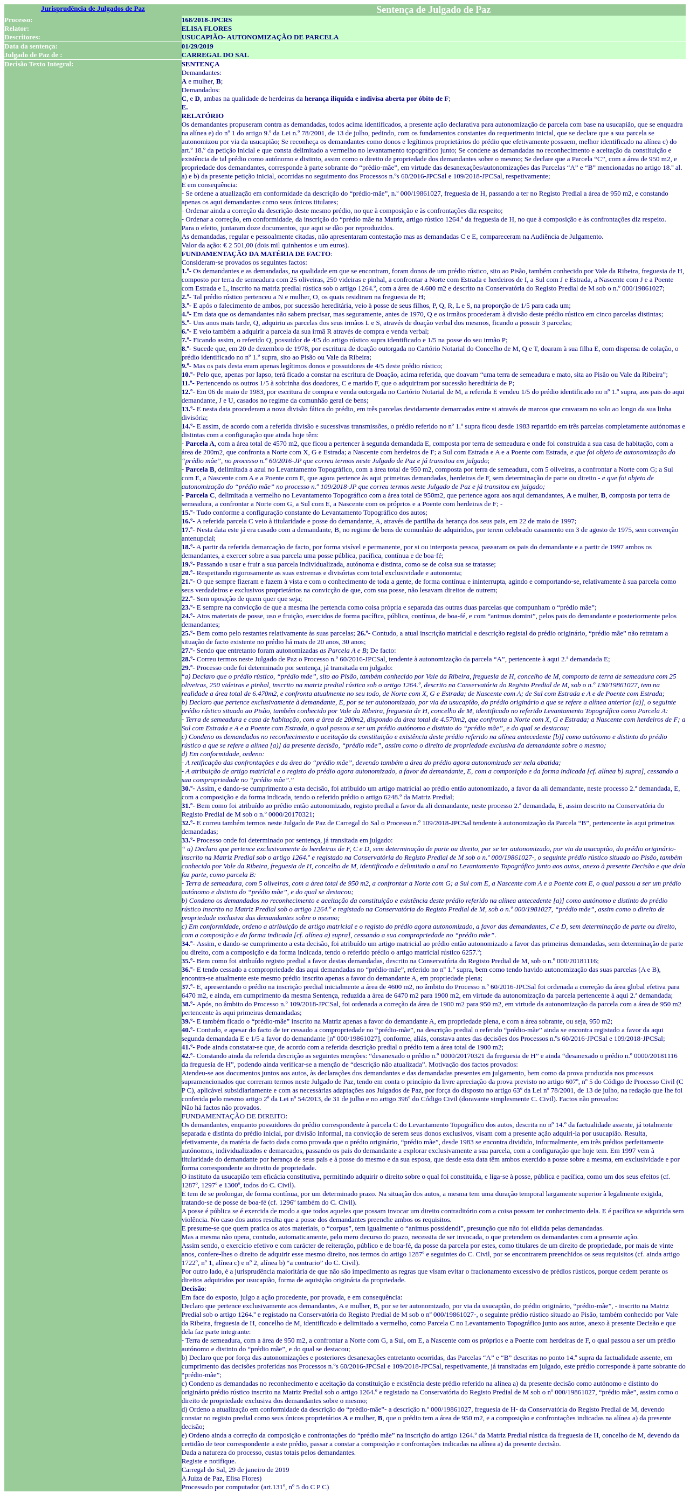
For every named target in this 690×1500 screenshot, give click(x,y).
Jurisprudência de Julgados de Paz (93, 8)
